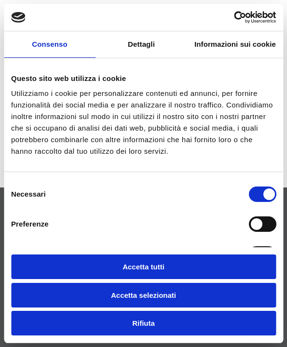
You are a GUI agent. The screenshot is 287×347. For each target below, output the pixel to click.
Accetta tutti (143, 267)
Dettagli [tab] (141, 44)
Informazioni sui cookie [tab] (235, 44)
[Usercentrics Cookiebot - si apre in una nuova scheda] (233, 17)
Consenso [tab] (49, 44)
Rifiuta (143, 323)
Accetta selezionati (143, 295)
